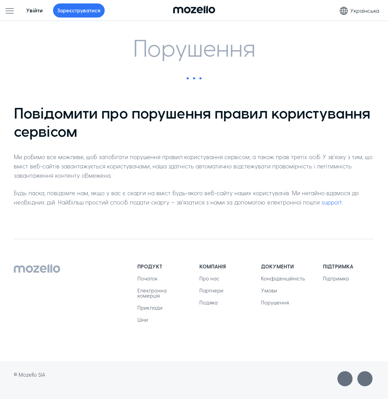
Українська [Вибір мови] (359, 11)
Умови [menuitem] (269, 290)
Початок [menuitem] (147, 278)
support (332, 202)
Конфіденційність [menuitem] (283, 278)
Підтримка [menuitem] (336, 278)
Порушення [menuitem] (275, 302)
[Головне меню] (9, 10)
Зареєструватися (79, 10)
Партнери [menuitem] (211, 290)
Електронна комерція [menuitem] (152, 293)
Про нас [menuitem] (209, 278)
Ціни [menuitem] (142, 320)
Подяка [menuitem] (208, 302)
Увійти (34, 10)
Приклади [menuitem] (149, 307)
